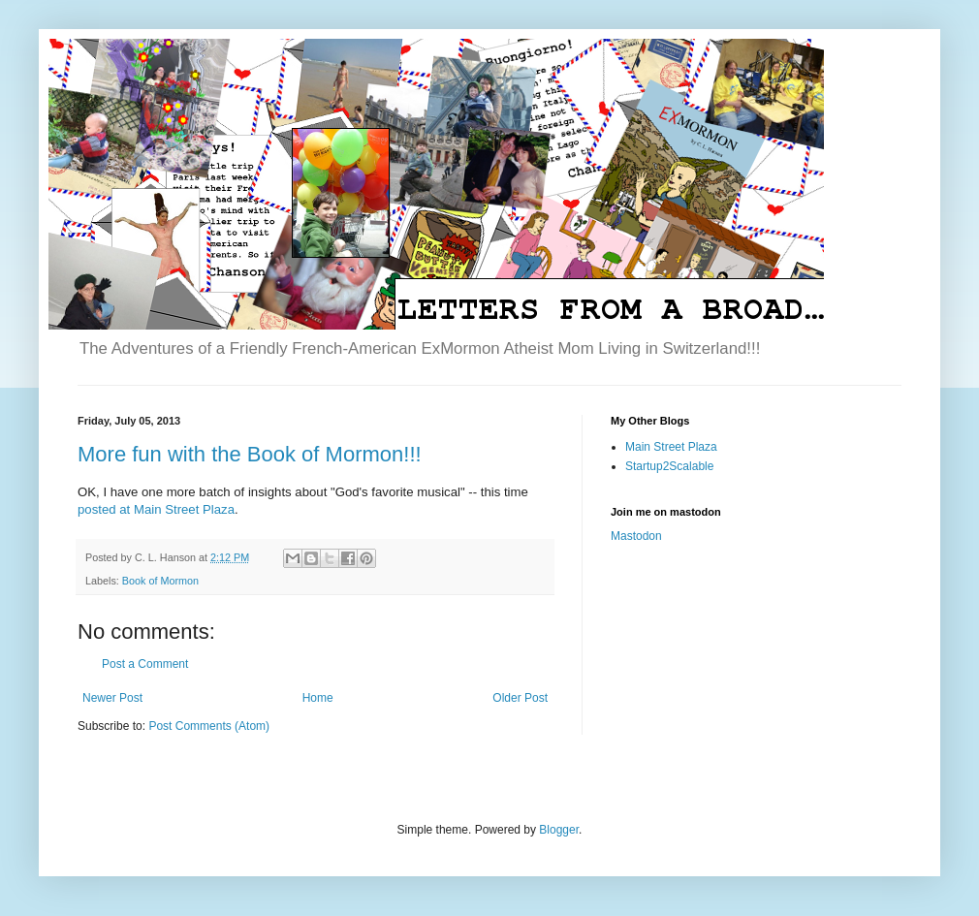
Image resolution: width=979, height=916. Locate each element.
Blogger (559, 830)
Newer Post (112, 698)
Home (317, 698)
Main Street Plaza (671, 447)
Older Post (520, 698)
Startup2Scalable (669, 466)
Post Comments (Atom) (208, 726)
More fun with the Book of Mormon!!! (250, 454)
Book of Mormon (160, 580)
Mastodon (636, 536)
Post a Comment (145, 664)
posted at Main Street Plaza (156, 509)
